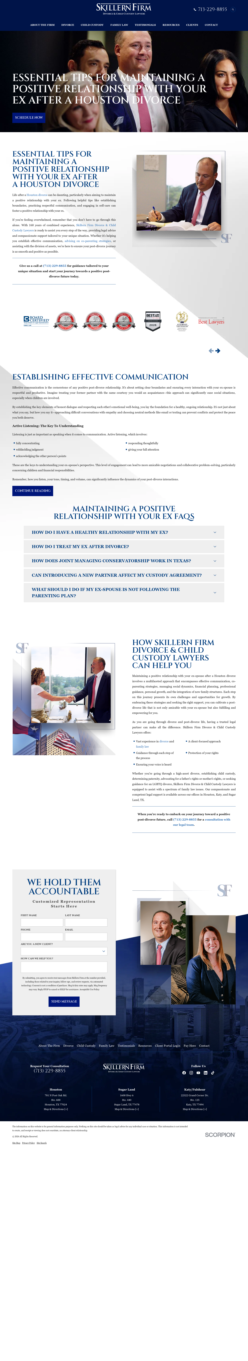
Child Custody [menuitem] (92, 24)
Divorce (68, 1045)
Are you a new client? (37, 944)
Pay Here (190, 1045)
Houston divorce (37, 195)
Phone (25, 929)
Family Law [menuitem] (119, 24)
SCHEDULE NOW (29, 118)
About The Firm (49, 1045)
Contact (204, 1045)
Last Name (72, 915)
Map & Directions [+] (56, 1109)
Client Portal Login (167, 1045)
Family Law (106, 1045)
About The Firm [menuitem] (42, 24)
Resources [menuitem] (171, 24)
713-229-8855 (212, 9)
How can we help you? (37, 958)
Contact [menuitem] (211, 24)
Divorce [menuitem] (67, 24)
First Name (29, 915)
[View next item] (218, 350)
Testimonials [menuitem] (145, 24)
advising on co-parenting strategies (88, 241)
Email (69, 929)
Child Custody (86, 1045)
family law (142, 746)
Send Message (64, 1001)
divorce (164, 741)
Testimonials (126, 1045)
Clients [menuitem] (192, 24)
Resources (145, 1045)
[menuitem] (16, 1143)
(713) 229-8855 (50, 1070)
